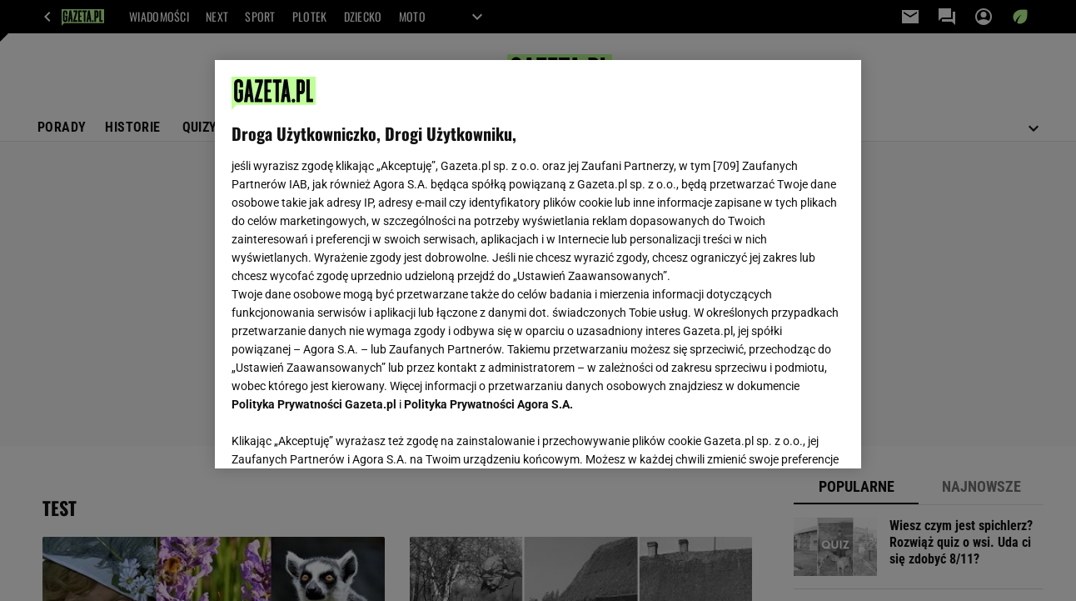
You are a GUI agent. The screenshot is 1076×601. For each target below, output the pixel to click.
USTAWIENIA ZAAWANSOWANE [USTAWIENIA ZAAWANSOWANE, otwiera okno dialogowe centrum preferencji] (341, 435)
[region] (537, 264)
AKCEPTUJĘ (787, 436)
